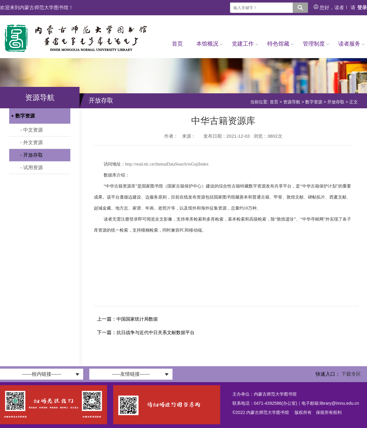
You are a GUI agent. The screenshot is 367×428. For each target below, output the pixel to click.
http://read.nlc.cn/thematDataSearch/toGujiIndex (167, 164)
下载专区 (351, 374)
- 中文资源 (31, 129)
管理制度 (316, 44)
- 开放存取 (31, 155)
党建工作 (245, 44)
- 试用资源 (31, 167)
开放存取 (335, 101)
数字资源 (313, 101)
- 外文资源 (31, 142)
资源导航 (291, 101)
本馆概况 (209, 44)
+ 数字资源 (23, 115)
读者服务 (351, 44)
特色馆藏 (280, 44)
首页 (177, 44)
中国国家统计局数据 (137, 319)
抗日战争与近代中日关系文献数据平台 (156, 332)
